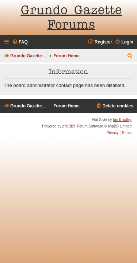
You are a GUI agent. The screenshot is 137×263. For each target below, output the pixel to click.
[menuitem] (20, 42)
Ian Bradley (122, 120)
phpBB (67, 126)
